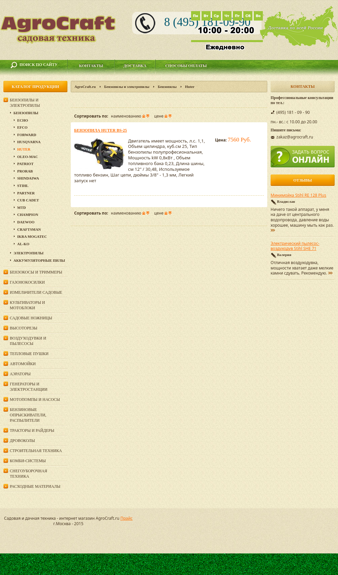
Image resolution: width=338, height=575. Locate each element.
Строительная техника (36, 450)
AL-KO (23, 244)
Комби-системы (28, 460)
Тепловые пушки (29, 353)
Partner (26, 193)
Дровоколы (22, 440)
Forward (26, 135)
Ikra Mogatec (32, 236)
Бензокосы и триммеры (36, 272)
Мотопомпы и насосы (35, 399)
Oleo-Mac (27, 157)
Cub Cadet (28, 200)
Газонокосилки (27, 282)
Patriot (25, 164)
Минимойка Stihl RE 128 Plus (298, 195)
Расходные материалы (35, 486)
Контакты (91, 65)
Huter (23, 149)
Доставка (135, 65)
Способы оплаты (186, 65)
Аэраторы (20, 374)
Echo (22, 120)
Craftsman (29, 229)
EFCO (22, 127)
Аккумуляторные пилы (39, 260)
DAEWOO (25, 222)
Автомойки (23, 363)
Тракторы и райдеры (32, 430)
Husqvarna (28, 142)
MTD (21, 207)
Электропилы (28, 253)
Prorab (25, 171)
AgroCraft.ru (85, 87)
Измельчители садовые (36, 292)
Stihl (23, 186)
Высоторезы (23, 328)
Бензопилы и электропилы (126, 87)
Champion (27, 215)
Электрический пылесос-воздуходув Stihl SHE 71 (295, 246)
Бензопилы (167, 87)
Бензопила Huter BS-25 (100, 130)
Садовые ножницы (31, 318)
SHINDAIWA (28, 178)
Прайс (126, 518)
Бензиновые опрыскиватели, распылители (28, 415)
